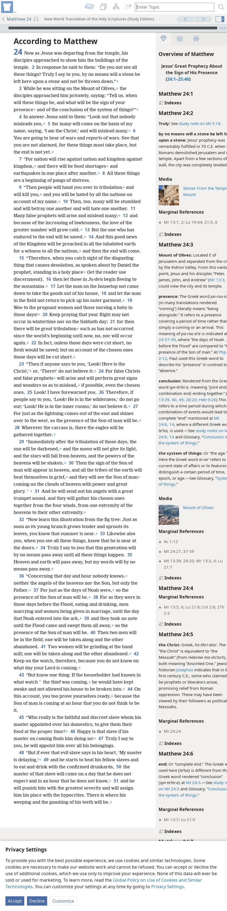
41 (113, 696)
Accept (15, 901)
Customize (63, 901)
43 (21, 731)
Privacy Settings (167, 887)
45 (21, 774)
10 (88, 216)
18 (53, 329)
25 (65, 427)
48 (21, 816)
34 (79, 597)
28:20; (180, 399)
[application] (113, 28)
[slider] (112, 28)
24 (101, 406)
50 (42, 837)
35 (62, 611)
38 (103, 647)
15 (21, 286)
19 (97, 336)
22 (56, 378)
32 (21, 569)
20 (32, 350)
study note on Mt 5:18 (189, 123)
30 (101, 505)
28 (103, 463)
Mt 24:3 (182, 782)
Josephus (174, 669)
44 (47, 753)
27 (73, 449)
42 (101, 710)
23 (21, 399)
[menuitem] (8, 7)
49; (170, 399)
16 (88, 307)
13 (43, 251)
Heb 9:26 (196, 399)
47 (124, 795)
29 (21, 484)
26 (27, 435)
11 (55, 230)
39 (17, 675)
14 (161, 424)
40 (43, 689)
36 (21, 625)
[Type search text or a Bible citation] (172, 7)
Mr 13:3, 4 (209, 279)
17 (102, 314)
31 (105, 533)
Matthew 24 (16, 19)
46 (96, 788)
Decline (37, 901)
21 (98, 357)
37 (43, 639)
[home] (8, 7)
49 (62, 823)
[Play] (3, 28)
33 (108, 583)
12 (60, 237)
